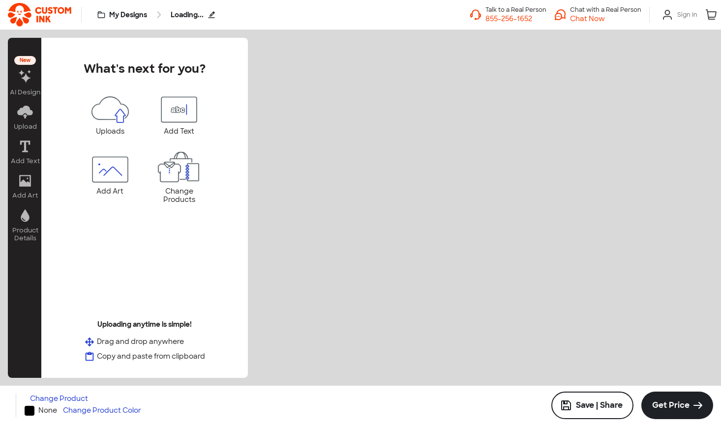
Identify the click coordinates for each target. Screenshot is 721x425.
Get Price (671, 405)
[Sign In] (679, 15)
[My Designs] (122, 15)
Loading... (193, 14)
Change (59, 399)
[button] (605, 19)
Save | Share (591, 405)
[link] (39, 15)
